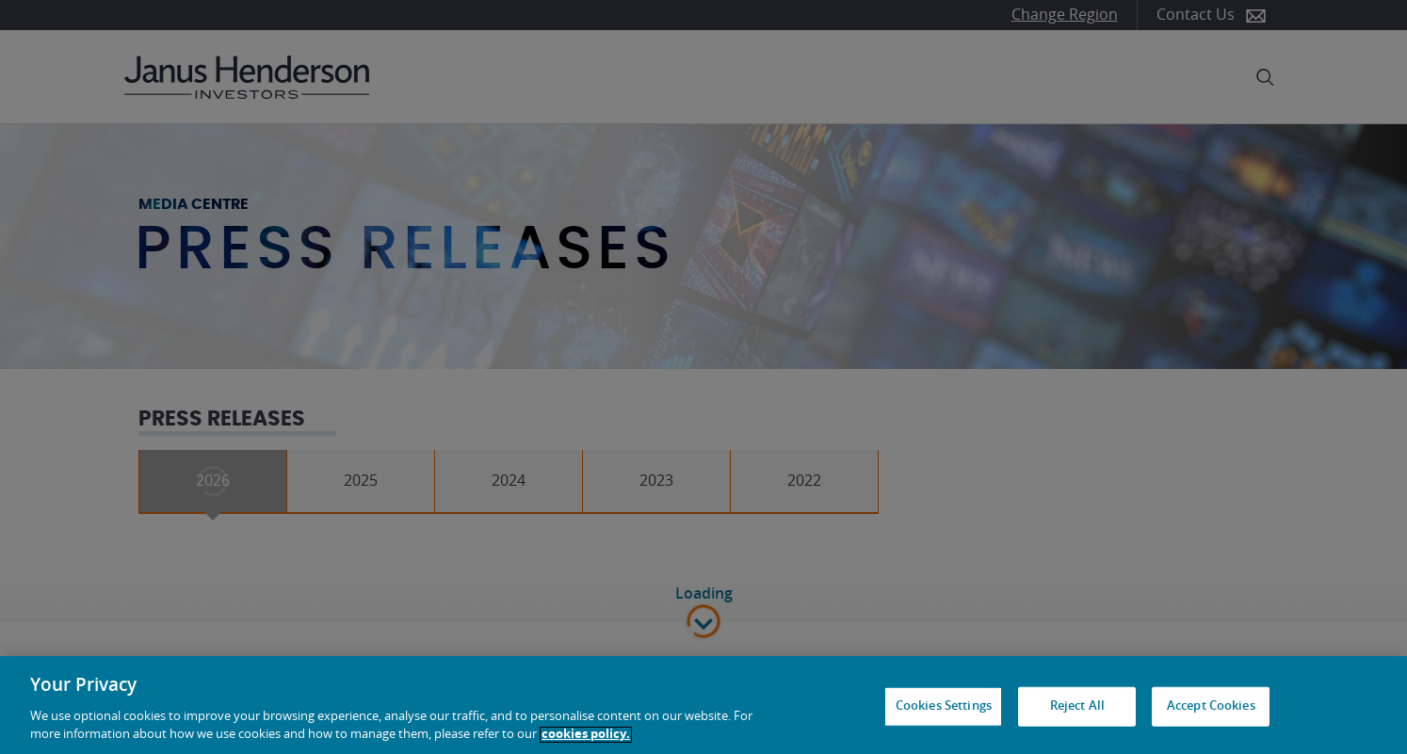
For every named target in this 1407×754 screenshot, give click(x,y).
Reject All (1077, 706)
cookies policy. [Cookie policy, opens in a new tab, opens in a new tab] (586, 735)
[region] (703, 705)
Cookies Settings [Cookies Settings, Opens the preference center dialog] (944, 706)
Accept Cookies (1211, 706)
